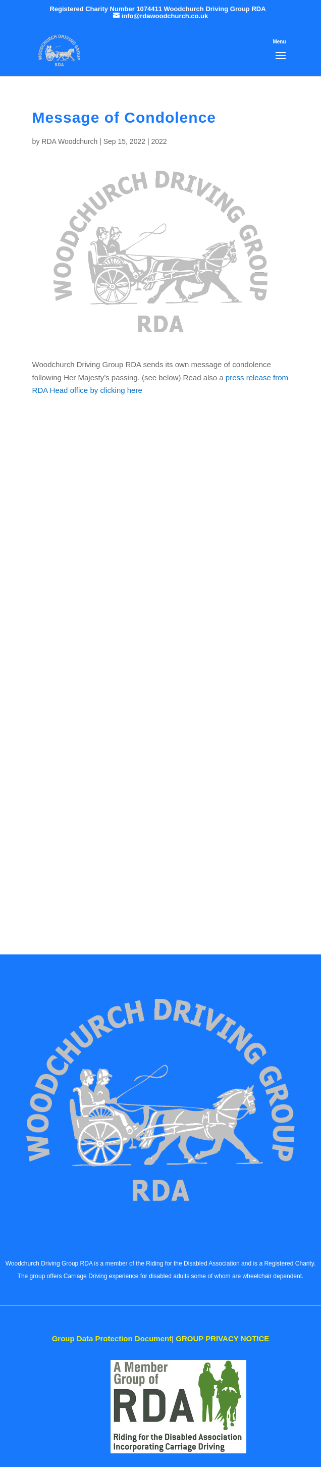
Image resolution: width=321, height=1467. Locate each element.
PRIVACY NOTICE (222, 1338)
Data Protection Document (112, 1338)
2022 (159, 141)
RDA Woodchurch (69, 141)
